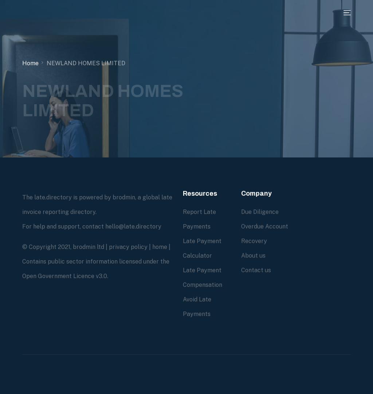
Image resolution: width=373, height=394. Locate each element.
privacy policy (128, 246)
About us (253, 255)
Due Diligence (260, 211)
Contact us (256, 270)
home (159, 246)
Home (30, 63)
